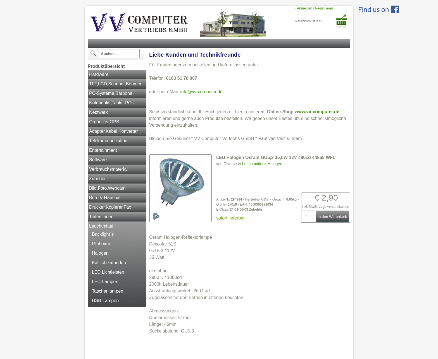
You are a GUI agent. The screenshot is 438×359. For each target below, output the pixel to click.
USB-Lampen (105, 300)
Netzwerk (98, 112)
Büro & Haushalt (105, 197)
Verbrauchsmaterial (108, 169)
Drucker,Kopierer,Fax (110, 207)
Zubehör (97, 178)
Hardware (98, 74)
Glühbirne (101, 243)
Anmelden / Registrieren (315, 8)
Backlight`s (103, 234)
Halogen (100, 253)
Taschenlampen (107, 291)
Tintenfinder (101, 216)
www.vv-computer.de (317, 111)
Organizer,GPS (104, 121)
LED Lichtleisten (108, 272)
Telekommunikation (108, 140)
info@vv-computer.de (201, 91)
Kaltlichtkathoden (109, 262)
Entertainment (103, 150)
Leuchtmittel (101, 226)
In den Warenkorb (332, 217)
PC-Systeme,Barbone (110, 93)
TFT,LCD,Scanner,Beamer (115, 83)
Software (98, 159)
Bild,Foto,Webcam (107, 188)
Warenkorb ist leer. (308, 21)
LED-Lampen (105, 281)
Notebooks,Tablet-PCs (111, 102)
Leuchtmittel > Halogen (262, 164)
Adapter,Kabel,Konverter (113, 131)
